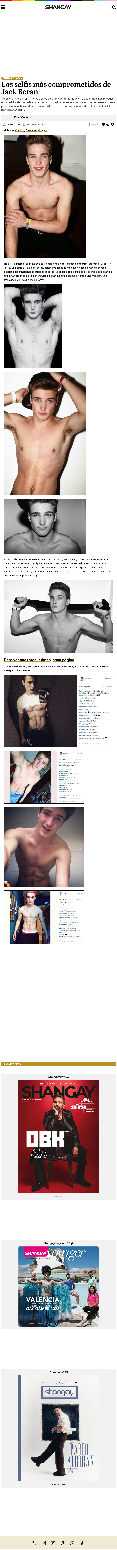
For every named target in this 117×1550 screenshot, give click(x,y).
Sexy (19, 78)
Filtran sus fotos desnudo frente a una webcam (75, 275)
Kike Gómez (21, 117)
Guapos (42, 130)
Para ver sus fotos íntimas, (27, 659)
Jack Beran (70, 559)
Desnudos (31, 130)
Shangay (8, 78)
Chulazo (19, 130)
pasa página (63, 659)
